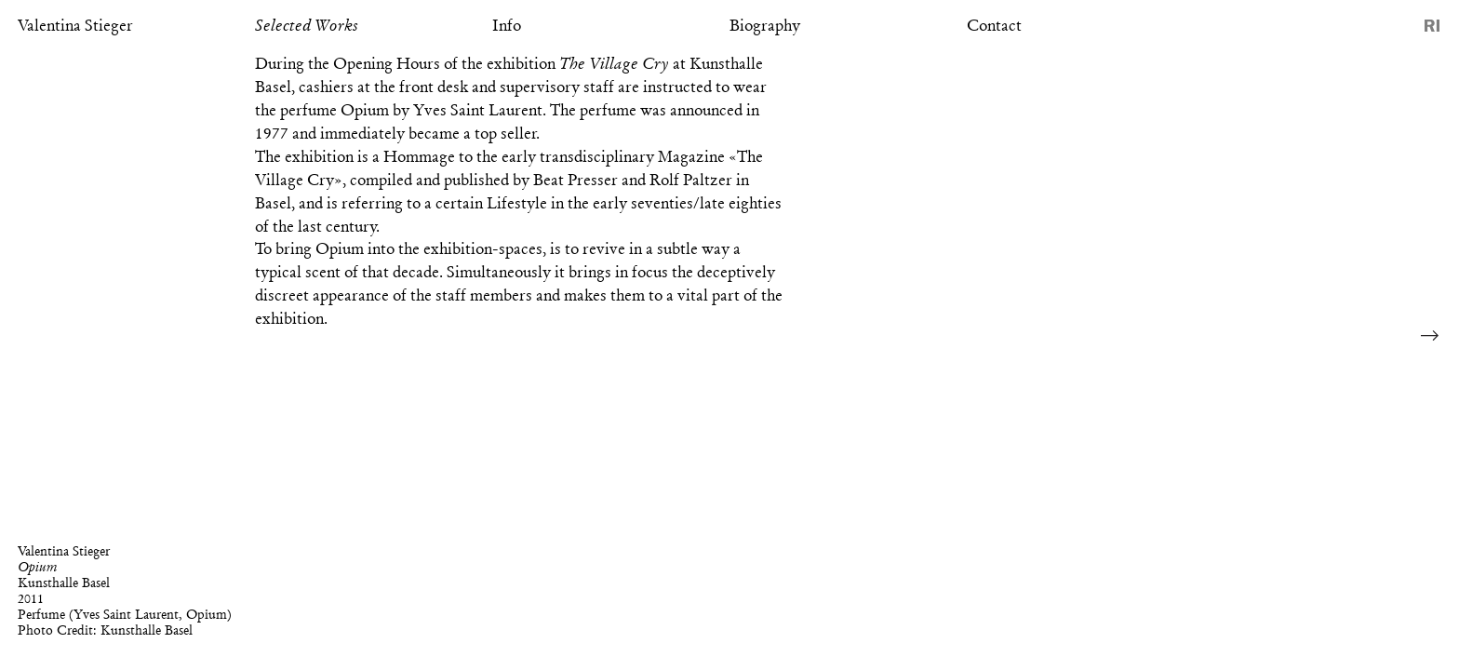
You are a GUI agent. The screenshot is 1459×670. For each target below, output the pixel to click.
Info (506, 25)
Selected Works (306, 25)
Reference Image (1432, 25)
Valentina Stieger (75, 25)
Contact (994, 25)
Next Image (1430, 335)
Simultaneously (499, 271)
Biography (765, 25)
